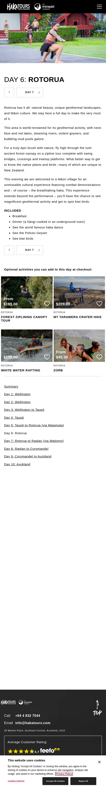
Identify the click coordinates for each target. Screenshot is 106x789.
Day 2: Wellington (17, 402)
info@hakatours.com (33, 723)
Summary (11, 386)
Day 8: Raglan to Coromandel (26, 448)
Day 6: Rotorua (15, 433)
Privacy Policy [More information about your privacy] (64, 773)
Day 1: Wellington (17, 394)
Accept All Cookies (55, 781)
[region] (53, 772)
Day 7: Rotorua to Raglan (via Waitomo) (34, 441)
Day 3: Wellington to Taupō (24, 409)
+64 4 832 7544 (27, 715)
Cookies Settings (16, 781)
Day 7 (32, 92)
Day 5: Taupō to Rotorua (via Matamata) (34, 425)
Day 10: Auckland (17, 464)
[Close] (99, 762)
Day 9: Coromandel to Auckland (27, 456)
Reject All (83, 781)
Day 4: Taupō (14, 417)
